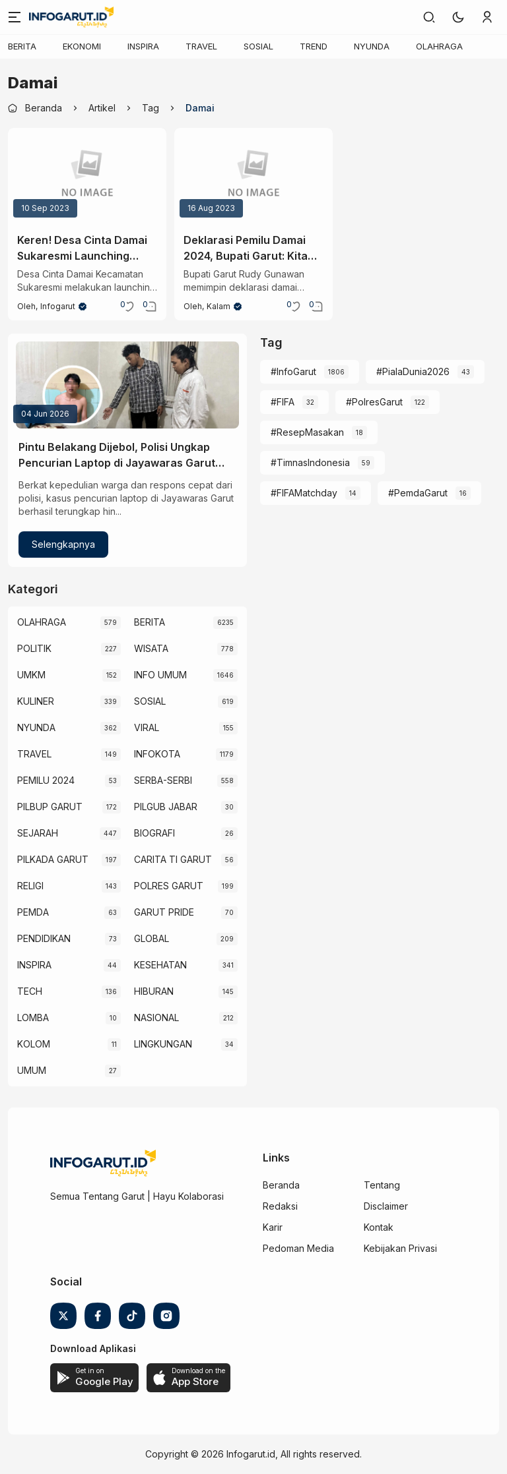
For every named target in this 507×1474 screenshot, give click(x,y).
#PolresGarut (374, 401)
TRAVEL (201, 46)
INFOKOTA (157, 753)
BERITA (22, 46)
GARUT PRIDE (164, 912)
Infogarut (57, 306)
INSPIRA (143, 46)
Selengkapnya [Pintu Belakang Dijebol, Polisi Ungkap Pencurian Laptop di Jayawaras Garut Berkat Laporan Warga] (63, 544)
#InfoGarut (293, 371)
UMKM (31, 674)
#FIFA (282, 401)
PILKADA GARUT (52, 859)
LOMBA (33, 1017)
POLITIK (34, 648)
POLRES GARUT (168, 885)
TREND (313, 46)
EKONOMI (82, 46)
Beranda (281, 1185)
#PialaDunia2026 (413, 371)
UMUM (31, 1070)
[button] (458, 17)
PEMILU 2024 (46, 780)
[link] (429, 17)
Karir (273, 1227)
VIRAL (146, 727)
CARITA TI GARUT (173, 859)
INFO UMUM (160, 674)
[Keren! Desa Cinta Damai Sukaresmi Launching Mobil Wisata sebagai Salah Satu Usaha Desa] (87, 175)
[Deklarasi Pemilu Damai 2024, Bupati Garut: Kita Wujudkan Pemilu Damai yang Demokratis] (253, 175)
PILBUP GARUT (50, 806)
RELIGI (30, 885)
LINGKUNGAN (163, 1043)
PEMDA (33, 912)
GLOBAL (151, 938)
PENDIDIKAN (44, 938)
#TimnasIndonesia (310, 462)
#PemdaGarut (418, 492)
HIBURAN (154, 991)
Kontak (378, 1227)
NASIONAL (156, 1017)
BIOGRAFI (154, 833)
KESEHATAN (160, 964)
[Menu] (14, 17)
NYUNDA (371, 46)
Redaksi (280, 1206)
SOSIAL (258, 46)
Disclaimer (386, 1206)
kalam (218, 306)
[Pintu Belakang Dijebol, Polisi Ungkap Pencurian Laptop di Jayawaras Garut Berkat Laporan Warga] (127, 384)
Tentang (382, 1185)
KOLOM (33, 1043)
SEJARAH (37, 833)
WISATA (151, 648)
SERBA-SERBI (163, 780)
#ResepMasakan (307, 432)
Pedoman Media (298, 1248)
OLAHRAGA (439, 46)
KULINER (35, 701)
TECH (29, 991)
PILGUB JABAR (165, 806)
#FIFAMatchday (304, 492)
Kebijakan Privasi (400, 1248)
